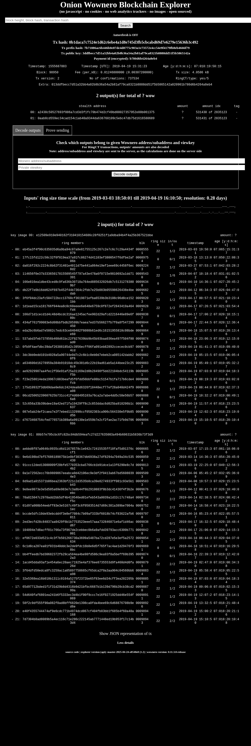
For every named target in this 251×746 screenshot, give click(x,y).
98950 (53, 73)
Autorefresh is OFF (125, 35)
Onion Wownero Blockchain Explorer (125, 4)
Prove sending (57, 130)
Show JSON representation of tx (125, 703)
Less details (125, 713)
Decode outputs (28, 130)
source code (72, 721)
